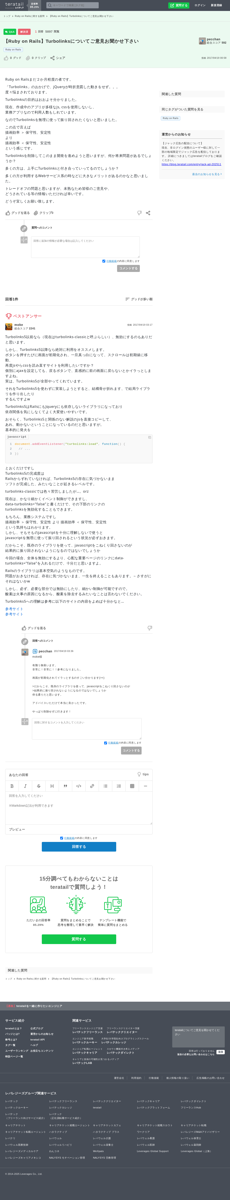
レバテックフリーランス (87, 1030)
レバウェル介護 (102, 1138)
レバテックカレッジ (125, 1040)
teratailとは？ (13, 1028)
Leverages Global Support (153, 1151)
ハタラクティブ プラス (106, 1132)
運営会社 (119, 1078)
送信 (220, 1052)
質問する (79, 939)
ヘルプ (34, 1045)
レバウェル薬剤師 (191, 1144)
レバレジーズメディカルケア (22, 1151)
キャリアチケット (15, 1125)
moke (18, 324)
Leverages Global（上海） (196, 1151)
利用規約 (136, 1078)
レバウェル (55, 1138)
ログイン (200, 5)
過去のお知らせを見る (207, 174)
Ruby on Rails (13, 49)
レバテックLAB (95, 1061)
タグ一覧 (10, 1045)
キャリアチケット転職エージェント (25, 1132)
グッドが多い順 (142, 299)
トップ (7, 16)
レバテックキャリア (87, 1050)
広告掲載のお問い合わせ (211, 1078)
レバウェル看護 (146, 1138)
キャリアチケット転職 (193, 1125)
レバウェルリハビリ (60, 1144)
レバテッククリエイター (123, 1030)
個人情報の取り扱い (177, 1078)
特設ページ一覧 (14, 1056)
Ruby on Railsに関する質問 (30, 16)
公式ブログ (36, 1028)
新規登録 (216, 5)
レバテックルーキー (84, 1040)
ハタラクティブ (58, 1132)
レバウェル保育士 (191, 1138)
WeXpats (98, 1151)
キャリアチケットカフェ (107, 1125)
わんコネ (54, 1151)
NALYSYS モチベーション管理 (67, 1157)
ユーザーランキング (16, 1050)
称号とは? (11, 1039)
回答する (79, 847)
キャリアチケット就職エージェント (69, 1125)
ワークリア (143, 1132)
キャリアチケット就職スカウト (155, 1125)
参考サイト (14, 608)
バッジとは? (12, 1034)
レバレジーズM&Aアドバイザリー (200, 1132)
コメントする (128, 268)
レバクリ (10, 1138)
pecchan (213, 39)
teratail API (37, 1039)
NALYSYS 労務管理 (104, 1157)
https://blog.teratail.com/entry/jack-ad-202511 (191, 164)
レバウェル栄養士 (103, 1144)
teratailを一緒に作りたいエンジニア (39, 1006)
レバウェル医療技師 (16, 1144)
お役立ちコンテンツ (41, 1050)
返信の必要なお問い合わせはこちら (196, 1054)
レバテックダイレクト (123, 1050)
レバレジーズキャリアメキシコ (23, 1157)
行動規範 (112, 261)
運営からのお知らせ (41, 1034)
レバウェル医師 (146, 1144)
